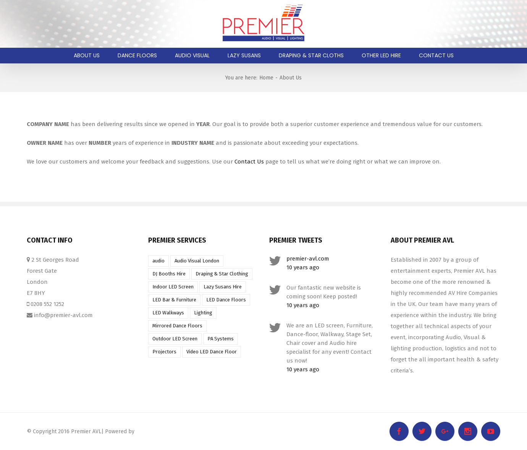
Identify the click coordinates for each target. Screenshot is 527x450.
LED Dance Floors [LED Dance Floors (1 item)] (226, 300)
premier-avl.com (307, 258)
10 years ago (302, 267)
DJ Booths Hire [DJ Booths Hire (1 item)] (169, 274)
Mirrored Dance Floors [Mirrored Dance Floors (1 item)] (177, 326)
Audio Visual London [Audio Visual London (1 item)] (197, 261)
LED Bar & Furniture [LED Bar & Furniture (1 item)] (174, 300)
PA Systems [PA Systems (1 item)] (220, 339)
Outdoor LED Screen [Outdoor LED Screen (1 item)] (174, 339)
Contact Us (249, 161)
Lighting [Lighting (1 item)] (203, 313)
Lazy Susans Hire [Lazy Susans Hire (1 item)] (223, 287)
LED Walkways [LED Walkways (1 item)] (168, 313)
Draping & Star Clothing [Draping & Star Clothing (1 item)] (222, 274)
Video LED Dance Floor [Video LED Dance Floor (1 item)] (211, 351)
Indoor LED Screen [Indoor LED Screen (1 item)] (173, 287)
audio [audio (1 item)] (158, 261)
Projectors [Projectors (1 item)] (164, 351)
